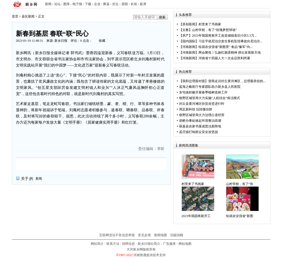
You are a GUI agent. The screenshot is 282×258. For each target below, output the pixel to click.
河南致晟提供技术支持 (149, 255)
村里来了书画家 (210, 24)
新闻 (48, 4)
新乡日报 (60, 41)
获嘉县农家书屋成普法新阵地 (200, 126)
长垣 (134, 4)
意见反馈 (144, 235)
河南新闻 (188, 47)
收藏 (102, 41)
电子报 (77, 4)
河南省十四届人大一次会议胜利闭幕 (224, 58)
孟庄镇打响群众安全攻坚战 (198, 132)
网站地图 (185, 244)
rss (265, 4)
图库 (66, 4)
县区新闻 (28, 16)
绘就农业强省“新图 (239, 216)
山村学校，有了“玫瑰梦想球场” (214, 30)
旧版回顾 (176, 235)
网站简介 (97, 244)
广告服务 (169, 244)
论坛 (57, 4)
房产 (185, 35)
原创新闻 (188, 24)
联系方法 (112, 244)
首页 (15, 16)
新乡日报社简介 (149, 244)
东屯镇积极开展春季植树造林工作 (203, 92)
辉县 (106, 4)
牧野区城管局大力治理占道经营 (201, 115)
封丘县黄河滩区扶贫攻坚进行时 (201, 104)
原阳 (124, 4)
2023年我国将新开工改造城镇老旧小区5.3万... (224, 35)
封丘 (115, 4)
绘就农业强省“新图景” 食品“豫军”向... (226, 47)
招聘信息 (128, 244)
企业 (97, 4)
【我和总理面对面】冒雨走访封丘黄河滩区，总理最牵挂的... (222, 81)
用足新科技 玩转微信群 (195, 109)
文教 (185, 30)
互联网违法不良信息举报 (117, 235)
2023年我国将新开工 (196, 216)
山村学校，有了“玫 (239, 184)
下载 (88, 4)
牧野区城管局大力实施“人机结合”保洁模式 (209, 98)
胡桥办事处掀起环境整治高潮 (200, 121)
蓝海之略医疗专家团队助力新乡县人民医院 (210, 87)
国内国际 (188, 41)
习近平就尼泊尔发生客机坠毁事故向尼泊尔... (230, 41)
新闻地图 (160, 235)
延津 (143, 4)
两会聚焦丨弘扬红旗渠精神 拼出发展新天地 (230, 52)
